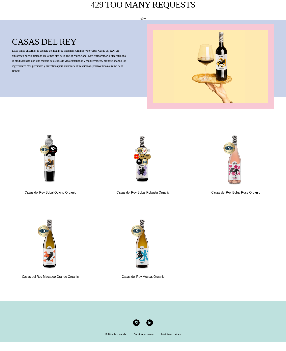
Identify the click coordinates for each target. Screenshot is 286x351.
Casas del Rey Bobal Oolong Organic (50, 192)
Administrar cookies (170, 334)
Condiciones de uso (144, 334)
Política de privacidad (116, 334)
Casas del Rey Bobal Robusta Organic (143, 192)
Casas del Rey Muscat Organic (143, 276)
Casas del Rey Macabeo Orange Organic (50, 276)
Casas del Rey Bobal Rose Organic (235, 192)
